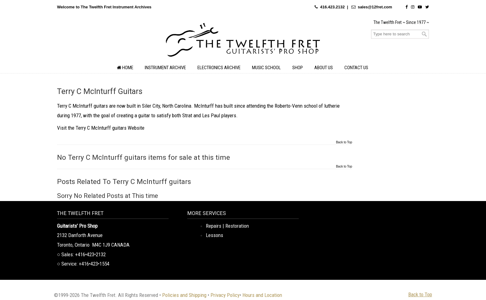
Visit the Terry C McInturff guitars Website (100, 128)
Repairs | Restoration (227, 226)
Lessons (214, 235)
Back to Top (344, 142)
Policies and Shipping (184, 295)
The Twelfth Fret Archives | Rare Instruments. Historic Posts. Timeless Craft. (243, 41)
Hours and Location (262, 295)
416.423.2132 (332, 7)
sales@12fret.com (375, 7)
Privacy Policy (225, 295)
